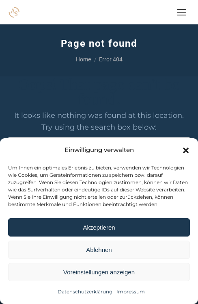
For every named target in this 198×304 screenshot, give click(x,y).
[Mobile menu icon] (182, 12)
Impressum (130, 292)
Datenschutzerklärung (85, 292)
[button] (186, 150)
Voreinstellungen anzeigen (99, 272)
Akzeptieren (99, 227)
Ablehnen (99, 249)
